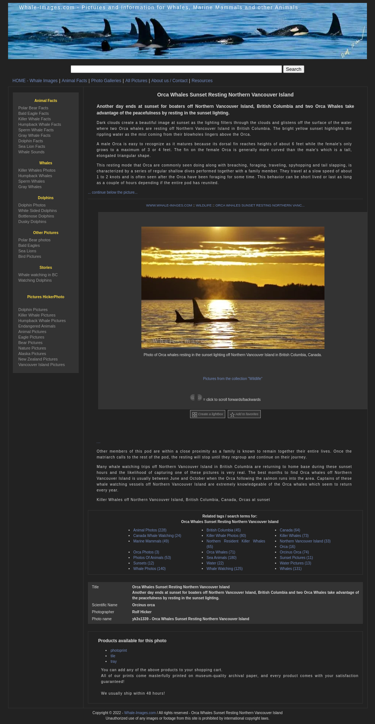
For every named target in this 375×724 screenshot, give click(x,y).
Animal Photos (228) (150, 530)
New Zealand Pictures (38, 359)
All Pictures (136, 80)
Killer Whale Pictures (36, 315)
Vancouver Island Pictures (41, 364)
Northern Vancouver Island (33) (305, 541)
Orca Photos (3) (146, 552)
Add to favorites (244, 414)
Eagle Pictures (31, 337)
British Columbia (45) (224, 530)
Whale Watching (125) (225, 569)
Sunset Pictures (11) (296, 558)
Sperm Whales (31, 181)
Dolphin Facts (30, 141)
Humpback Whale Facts (39, 124)
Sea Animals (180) (222, 558)
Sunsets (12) (143, 563)
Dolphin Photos (32, 205)
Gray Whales (30, 186)
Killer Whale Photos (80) (226, 536)
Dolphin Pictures (33, 309)
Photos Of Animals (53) (152, 558)
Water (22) (215, 563)
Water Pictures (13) (295, 563)
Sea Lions (27, 251)
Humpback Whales (35, 175)
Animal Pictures (32, 331)
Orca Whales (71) (221, 552)
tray (114, 661)
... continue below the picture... (113, 192)
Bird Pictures (29, 256)
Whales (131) (290, 569)
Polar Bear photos (34, 240)
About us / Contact (169, 80)
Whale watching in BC (38, 275)
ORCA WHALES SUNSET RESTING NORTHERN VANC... (260, 205)
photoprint (119, 650)
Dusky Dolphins (32, 221)
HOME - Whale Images (34, 80)
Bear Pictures (30, 342)
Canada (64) (290, 530)
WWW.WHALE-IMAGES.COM (169, 205)
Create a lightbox (207, 414)
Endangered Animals (37, 326)
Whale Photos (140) (149, 569)
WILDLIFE (204, 205)
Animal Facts (74, 80)
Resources (202, 80)
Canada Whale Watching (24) (157, 536)
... (99, 442)
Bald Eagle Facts (33, 113)
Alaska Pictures (32, 353)
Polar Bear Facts (33, 108)
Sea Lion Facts (31, 146)
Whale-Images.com (140, 713)
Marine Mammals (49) (151, 541)
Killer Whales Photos (37, 170)
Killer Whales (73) (294, 536)
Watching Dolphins (35, 280)
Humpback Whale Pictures (42, 320)
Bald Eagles (29, 245)
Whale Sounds (31, 152)
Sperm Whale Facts (36, 130)
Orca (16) (287, 547)
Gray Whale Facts (34, 135)
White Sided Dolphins (37, 210)
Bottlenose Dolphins (36, 216)
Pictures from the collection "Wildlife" (232, 379)
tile (113, 656)
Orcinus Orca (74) (294, 552)
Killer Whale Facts (34, 119)
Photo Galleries (106, 80)
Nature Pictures (32, 348)
